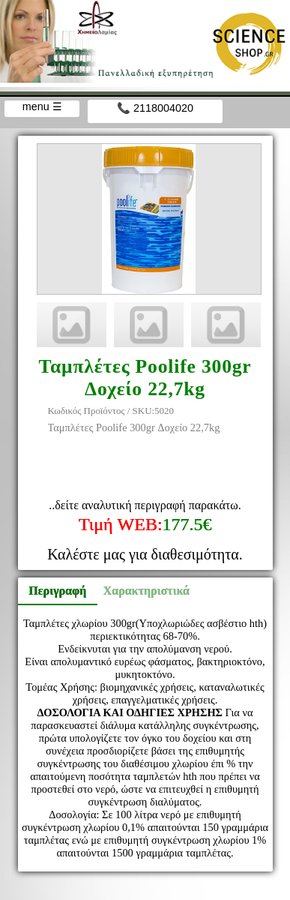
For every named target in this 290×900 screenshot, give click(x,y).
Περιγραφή (57, 590)
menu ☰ (42, 106)
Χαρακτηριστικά (140, 590)
